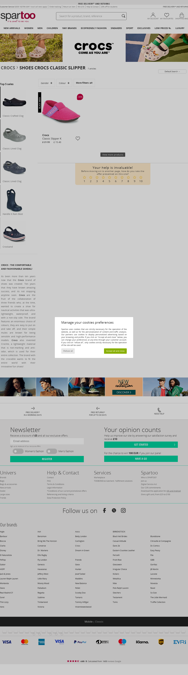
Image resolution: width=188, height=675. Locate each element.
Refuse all (68, 351)
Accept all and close (115, 351)
